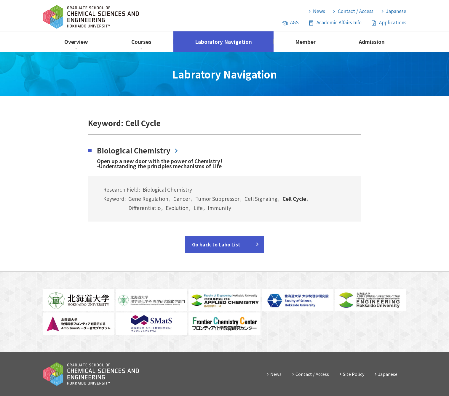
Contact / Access (355, 11)
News (319, 11)
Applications (392, 22)
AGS (294, 22)
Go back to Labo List (216, 244)
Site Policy (354, 374)
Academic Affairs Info (339, 22)
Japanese (396, 11)
